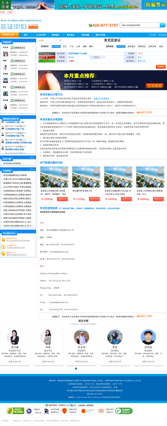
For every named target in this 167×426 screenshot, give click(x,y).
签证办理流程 (40, 421)
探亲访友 (152, 46)
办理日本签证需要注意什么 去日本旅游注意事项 (18, 222)
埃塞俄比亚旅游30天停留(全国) (18, 144)
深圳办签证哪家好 (53, 421)
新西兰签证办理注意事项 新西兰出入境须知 (18, 199)
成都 (85, 46)
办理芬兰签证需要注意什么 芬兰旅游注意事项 (18, 226)
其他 (161, 46)
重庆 (91, 46)
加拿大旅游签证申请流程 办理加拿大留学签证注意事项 (18, 210)
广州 (71, 46)
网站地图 (64, 421)
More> (32, 157)
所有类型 (121, 46)
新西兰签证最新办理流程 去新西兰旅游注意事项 (18, 218)
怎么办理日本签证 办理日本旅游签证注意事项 (18, 187)
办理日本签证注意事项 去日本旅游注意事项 (18, 214)
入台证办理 (41, 35)
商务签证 (70, 35)
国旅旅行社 (17, 421)
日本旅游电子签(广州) (14, 124)
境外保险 (85, 35)
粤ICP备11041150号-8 (95, 394)
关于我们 (153, 35)
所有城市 (56, 46)
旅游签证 (55, 35)
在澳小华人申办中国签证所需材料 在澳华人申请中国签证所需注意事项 (18, 179)
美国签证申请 (75, 421)
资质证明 (162, 35)
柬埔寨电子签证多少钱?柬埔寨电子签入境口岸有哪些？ (18, 183)
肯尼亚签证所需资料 (12, 163)
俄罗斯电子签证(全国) (14, 151)
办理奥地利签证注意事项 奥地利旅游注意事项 (18, 195)
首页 (26, 35)
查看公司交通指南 (101, 98)
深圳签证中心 (28, 421)
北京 (65, 46)
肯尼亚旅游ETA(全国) (77, 53)
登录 (2, 12)
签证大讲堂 (100, 35)
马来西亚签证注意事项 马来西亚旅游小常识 (18, 191)
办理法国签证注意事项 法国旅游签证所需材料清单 (18, 206)
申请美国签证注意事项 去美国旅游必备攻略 (18, 202)
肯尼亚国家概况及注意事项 (15, 175)
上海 (78, 46)
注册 (10, 12)
